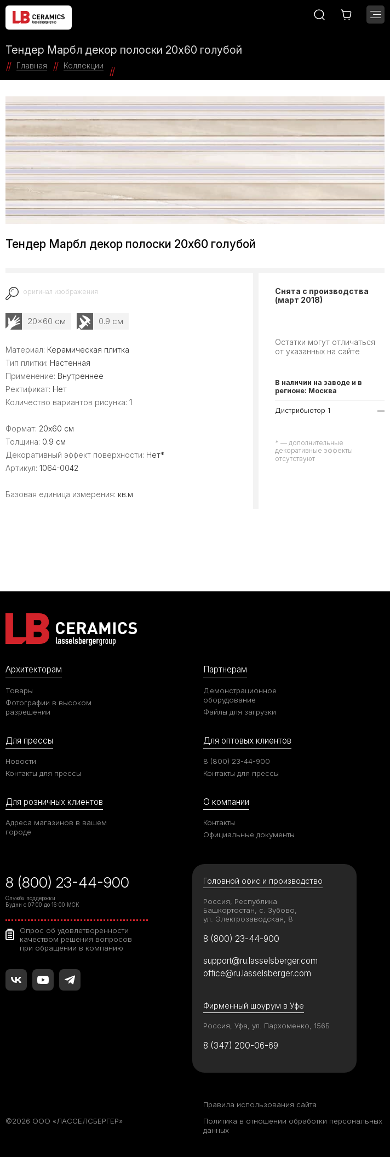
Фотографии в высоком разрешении (48, 707)
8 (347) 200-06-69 (240, 1045)
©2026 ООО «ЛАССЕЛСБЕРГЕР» (64, 1120)
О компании (226, 802)
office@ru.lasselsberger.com (257, 973)
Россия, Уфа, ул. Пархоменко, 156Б (266, 1025)
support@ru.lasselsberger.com (260, 960)
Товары (19, 690)
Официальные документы (249, 834)
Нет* (155, 454)
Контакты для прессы (43, 773)
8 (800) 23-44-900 (236, 761)
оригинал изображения (60, 292)
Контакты (219, 822)
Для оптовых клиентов (247, 740)
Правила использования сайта (260, 1104)
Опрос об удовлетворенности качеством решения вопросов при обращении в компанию (76, 939)
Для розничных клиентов (54, 802)
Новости (20, 761)
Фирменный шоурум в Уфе (253, 1005)
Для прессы (29, 740)
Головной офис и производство (263, 880)
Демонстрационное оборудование (240, 695)
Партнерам (225, 669)
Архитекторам (33, 669)
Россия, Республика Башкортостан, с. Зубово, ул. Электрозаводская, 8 (250, 910)
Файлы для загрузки (239, 711)
